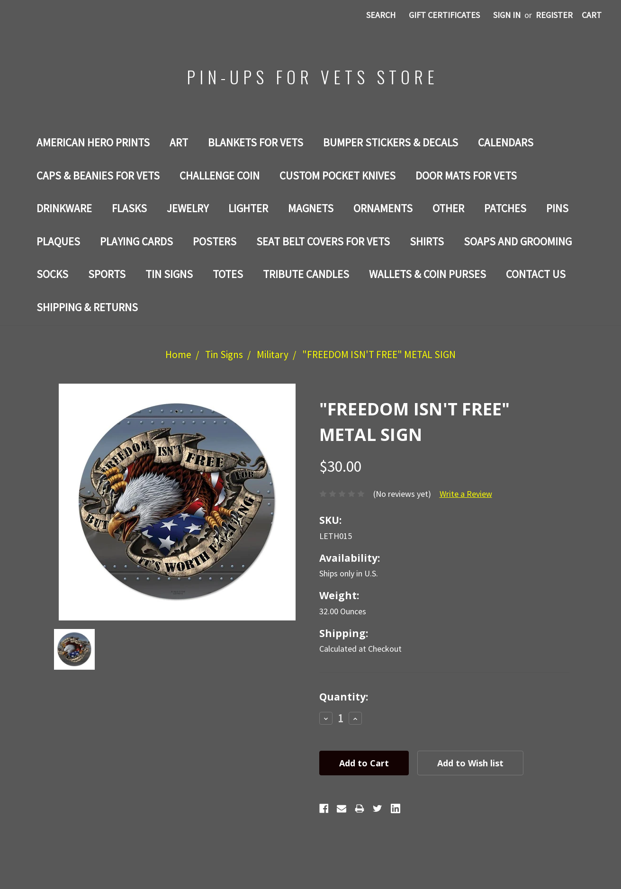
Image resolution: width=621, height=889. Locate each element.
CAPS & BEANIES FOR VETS (98, 175)
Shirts (427, 241)
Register (554, 14)
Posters (214, 241)
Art (179, 142)
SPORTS (107, 274)
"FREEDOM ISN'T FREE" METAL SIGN (379, 354)
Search (381, 14)
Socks (52, 274)
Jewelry (187, 208)
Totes (228, 274)
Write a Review (466, 493)
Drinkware (64, 208)
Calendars (505, 142)
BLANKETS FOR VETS (255, 142)
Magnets (310, 208)
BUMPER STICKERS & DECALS (390, 142)
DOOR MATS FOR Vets (466, 175)
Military (272, 354)
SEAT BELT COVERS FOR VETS (323, 241)
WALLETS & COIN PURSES (427, 274)
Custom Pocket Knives (337, 175)
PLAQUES (58, 241)
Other (448, 208)
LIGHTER (248, 208)
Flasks (129, 208)
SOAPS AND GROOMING (518, 241)
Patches (505, 208)
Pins (557, 208)
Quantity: (343, 696)
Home (178, 354)
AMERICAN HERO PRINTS (93, 142)
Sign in (507, 14)
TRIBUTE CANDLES (306, 274)
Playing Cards (136, 241)
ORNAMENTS (383, 208)
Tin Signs (169, 274)
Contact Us (536, 274)
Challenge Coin (220, 175)
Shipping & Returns (87, 307)
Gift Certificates (444, 14)
